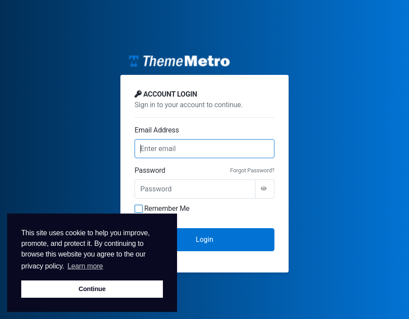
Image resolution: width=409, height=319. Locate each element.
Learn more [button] (85, 266)
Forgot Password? (252, 170)
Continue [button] (91, 288)
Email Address (157, 130)
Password (150, 170)
